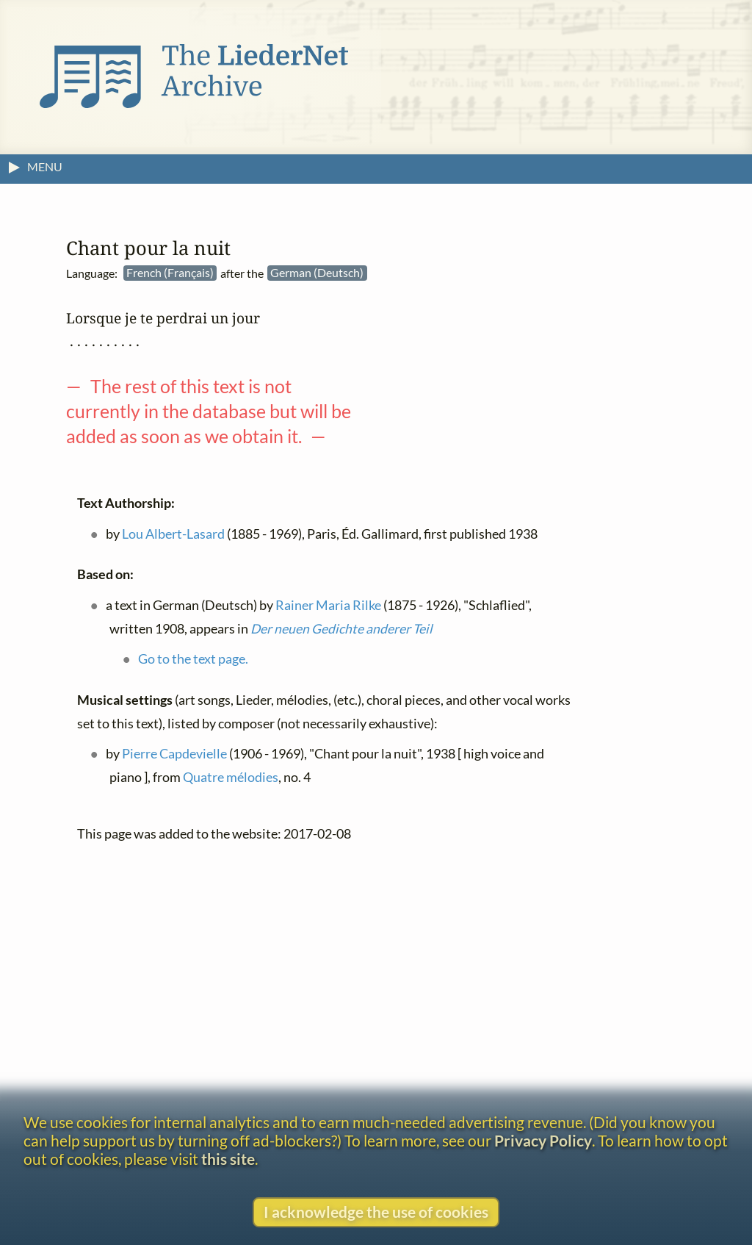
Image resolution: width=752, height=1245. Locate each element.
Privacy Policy (543, 1140)
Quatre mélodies (230, 777)
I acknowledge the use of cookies (376, 1211)
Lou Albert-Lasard (173, 534)
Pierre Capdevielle (174, 754)
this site (228, 1158)
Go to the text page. (193, 659)
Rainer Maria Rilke (328, 605)
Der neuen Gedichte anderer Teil (341, 628)
